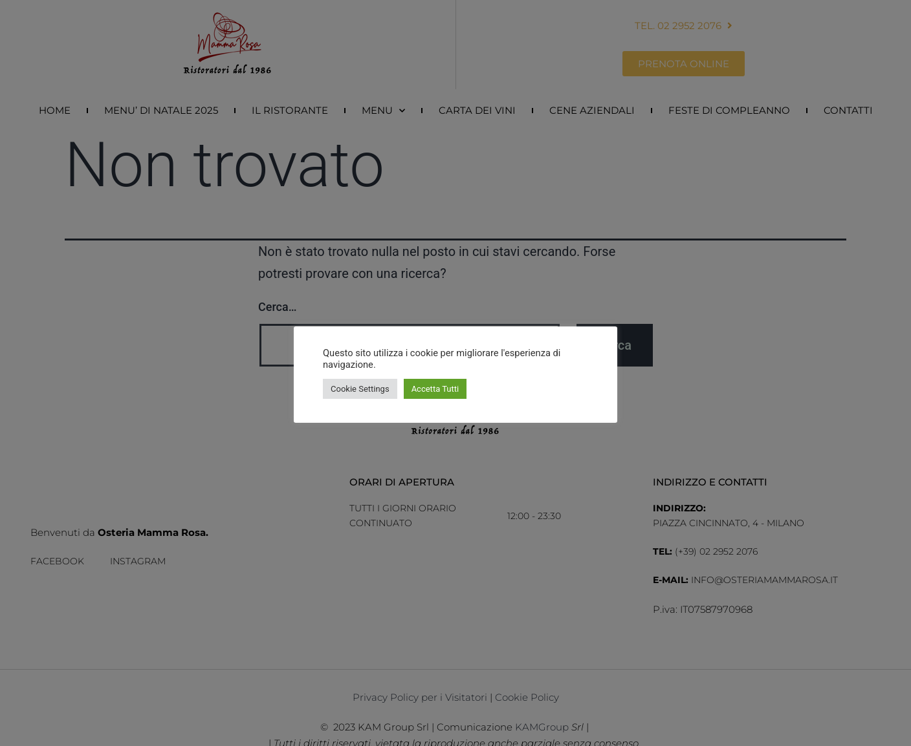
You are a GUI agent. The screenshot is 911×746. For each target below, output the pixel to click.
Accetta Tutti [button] (435, 389)
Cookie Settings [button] (360, 389)
